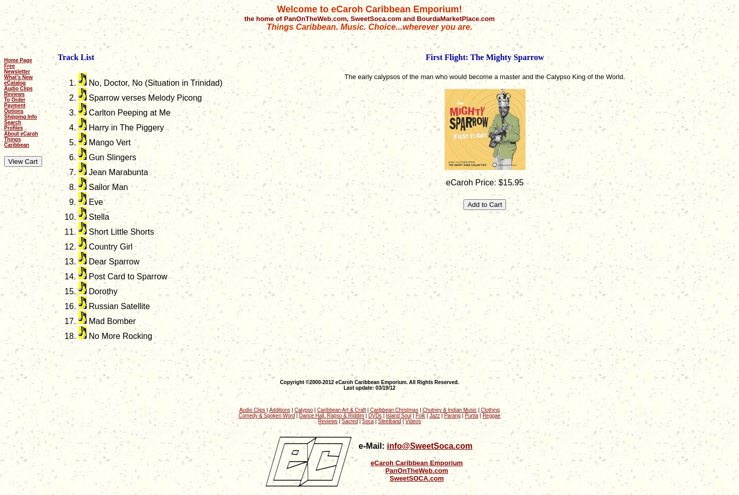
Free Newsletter (17, 68)
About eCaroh (21, 134)
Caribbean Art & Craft (341, 410)
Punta (471, 415)
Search (12, 122)
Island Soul (398, 415)
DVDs (375, 415)
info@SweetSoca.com (430, 446)
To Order (14, 100)
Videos (413, 421)
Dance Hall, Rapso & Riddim (331, 415)
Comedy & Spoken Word (267, 415)
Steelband (389, 421)
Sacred (350, 421)
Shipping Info (20, 117)
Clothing (490, 410)
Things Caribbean (16, 142)
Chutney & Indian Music (449, 410)
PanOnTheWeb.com (417, 470)
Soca (368, 421)
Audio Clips (18, 88)
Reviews (14, 94)
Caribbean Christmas (394, 410)
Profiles (13, 128)
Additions (279, 410)
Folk (420, 415)
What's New (18, 77)
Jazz (435, 415)
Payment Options (15, 108)
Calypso (304, 410)
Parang (452, 415)
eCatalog (15, 83)
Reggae (491, 415)
